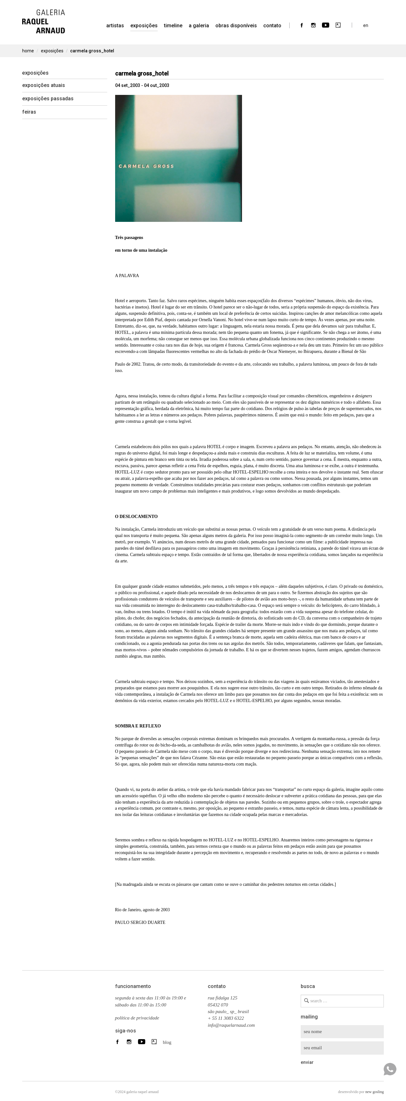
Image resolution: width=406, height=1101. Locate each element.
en (365, 25)
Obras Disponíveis (236, 26)
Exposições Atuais (43, 85)
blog (165, 1042)
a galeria (199, 26)
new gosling (374, 1092)
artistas (115, 26)
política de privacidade (137, 1017)
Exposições (144, 26)
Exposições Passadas (48, 99)
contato (272, 26)
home (28, 50)
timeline (173, 26)
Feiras (29, 112)
